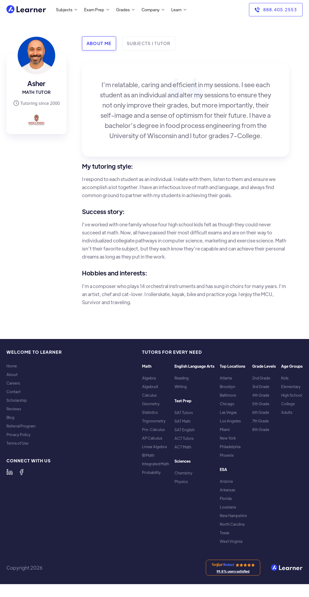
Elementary (291, 386)
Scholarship (16, 400)
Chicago (227, 403)
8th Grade (260, 429)
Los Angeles (230, 421)
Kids (285, 378)
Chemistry (183, 473)
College (288, 403)
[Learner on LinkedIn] (9, 472)
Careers (13, 383)
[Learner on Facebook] (21, 472)
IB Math (148, 455)
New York (228, 438)
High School (291, 395)
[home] (26, 10)
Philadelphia (230, 446)
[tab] (99, 43)
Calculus (149, 395)
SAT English (184, 430)
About (11, 374)
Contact (13, 391)
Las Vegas (228, 412)
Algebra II (150, 386)
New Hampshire (233, 515)
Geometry (151, 403)
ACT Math (182, 447)
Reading (181, 378)
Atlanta (226, 378)
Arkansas (227, 490)
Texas (224, 532)
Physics (181, 481)
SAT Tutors (183, 412)
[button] (65, 9)
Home (11, 366)
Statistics (150, 412)
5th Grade (260, 403)
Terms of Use (17, 443)
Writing (180, 386)
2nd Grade (261, 378)
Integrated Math (155, 464)
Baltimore (228, 395)
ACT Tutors (184, 438)
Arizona (226, 481)
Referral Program (20, 426)
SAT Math (182, 421)
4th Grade (260, 395)
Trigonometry (154, 421)
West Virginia (231, 541)
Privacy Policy (18, 434)
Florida (226, 498)
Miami (225, 429)
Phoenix (227, 455)
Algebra (149, 378)
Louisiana (228, 507)
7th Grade (260, 421)
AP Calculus (152, 438)
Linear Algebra (154, 446)
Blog (10, 417)
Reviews (13, 409)
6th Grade (260, 412)
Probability (151, 472)
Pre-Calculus (153, 429)
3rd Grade (260, 386)
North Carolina (232, 524)
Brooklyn (227, 386)
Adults (286, 412)
